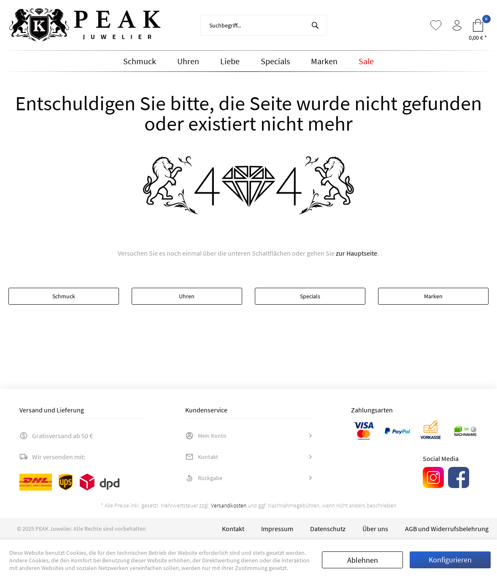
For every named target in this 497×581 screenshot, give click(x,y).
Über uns (375, 528)
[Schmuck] (140, 61)
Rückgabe (203, 478)
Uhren (186, 296)
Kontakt (201, 457)
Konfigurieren (450, 560)
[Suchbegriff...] (263, 25)
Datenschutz (328, 528)
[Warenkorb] (478, 25)
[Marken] (324, 61)
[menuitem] (263, 25)
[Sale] (366, 61)
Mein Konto (206, 435)
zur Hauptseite (356, 253)
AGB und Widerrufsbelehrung (447, 528)
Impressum (277, 528)
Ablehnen (362, 560)
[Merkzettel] (435, 25)
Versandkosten (228, 505)
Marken (433, 296)
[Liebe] (230, 61)
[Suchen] (315, 25)
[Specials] (275, 61)
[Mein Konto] (457, 25)
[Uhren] (188, 61)
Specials (310, 296)
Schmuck (63, 296)
